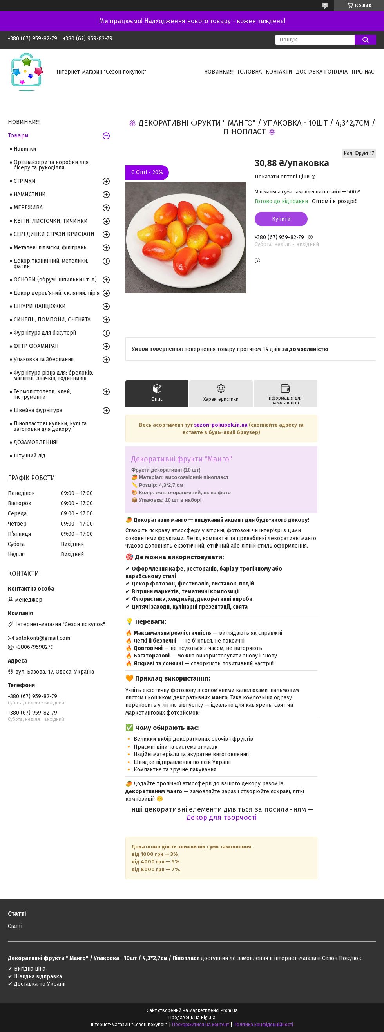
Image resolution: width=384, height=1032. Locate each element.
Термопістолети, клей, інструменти (42, 394)
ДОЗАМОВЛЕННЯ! (36, 442)
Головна (249, 71)
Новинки (25, 149)
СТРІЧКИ (25, 181)
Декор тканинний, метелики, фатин (51, 264)
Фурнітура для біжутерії (45, 333)
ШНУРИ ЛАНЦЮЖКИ (40, 306)
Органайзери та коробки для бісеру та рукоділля (51, 165)
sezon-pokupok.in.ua (221, 425)
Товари (18, 135)
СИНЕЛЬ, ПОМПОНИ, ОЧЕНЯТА (52, 319)
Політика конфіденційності (263, 1024)
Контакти (279, 71)
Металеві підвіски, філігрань (50, 247)
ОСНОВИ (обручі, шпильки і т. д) (55, 279)
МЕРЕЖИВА (28, 207)
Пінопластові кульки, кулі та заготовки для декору (50, 426)
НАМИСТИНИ (30, 194)
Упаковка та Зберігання (44, 359)
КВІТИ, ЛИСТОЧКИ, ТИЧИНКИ (51, 221)
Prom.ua (229, 1010)
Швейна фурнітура (38, 410)
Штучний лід (29, 455)
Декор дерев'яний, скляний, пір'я (57, 293)
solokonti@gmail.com (43, 638)
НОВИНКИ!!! (219, 71)
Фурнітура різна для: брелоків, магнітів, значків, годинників (53, 375)
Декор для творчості (222, 817)
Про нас (362, 71)
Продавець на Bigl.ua (192, 1017)
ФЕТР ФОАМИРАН (36, 346)
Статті (15, 926)
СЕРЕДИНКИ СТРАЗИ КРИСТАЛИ (54, 234)
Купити (281, 219)
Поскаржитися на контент (200, 1024)
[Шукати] (365, 40)
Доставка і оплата (322, 71)
